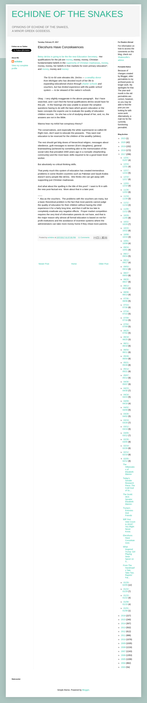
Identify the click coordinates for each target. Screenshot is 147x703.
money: (65, 69)
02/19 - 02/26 (126, 447)
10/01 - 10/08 (126, 242)
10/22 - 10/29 (126, 223)
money (69, 59)
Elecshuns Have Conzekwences (129, 539)
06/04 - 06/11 (126, 351)
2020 (123, 142)
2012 (123, 631)
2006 (123, 655)
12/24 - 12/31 (126, 165)
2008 (123, 647)
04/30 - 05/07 (126, 383)
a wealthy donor (93, 77)
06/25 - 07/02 (126, 331)
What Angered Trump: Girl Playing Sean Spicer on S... (129, 554)
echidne (51, 238)
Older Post (103, 264)
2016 (123, 615)
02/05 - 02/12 (126, 459)
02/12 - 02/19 (126, 453)
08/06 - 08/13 (126, 293)
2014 (123, 623)
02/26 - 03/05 (126, 440)
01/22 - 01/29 (126, 590)
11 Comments (83, 238)
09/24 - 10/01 (126, 248)
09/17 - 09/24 (126, 255)
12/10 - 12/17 (126, 178)
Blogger (85, 690)
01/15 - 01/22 (126, 596)
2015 (123, 619)
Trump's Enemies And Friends (128, 511)
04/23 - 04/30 (126, 389)
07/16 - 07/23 (126, 312)
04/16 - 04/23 (126, 395)
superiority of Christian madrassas (83, 63)
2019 (123, 146)
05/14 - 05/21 (126, 370)
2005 (123, 659)
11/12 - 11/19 (126, 203)
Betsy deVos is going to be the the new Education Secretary (67, 56)
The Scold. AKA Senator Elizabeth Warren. (128, 499)
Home (74, 264)
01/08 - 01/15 (126, 603)
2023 (123, 138)
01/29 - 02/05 (126, 583)
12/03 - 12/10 (126, 184)
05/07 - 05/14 (126, 376)
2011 (123, 635)
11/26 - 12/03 (126, 191)
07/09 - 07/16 (126, 319)
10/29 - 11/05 (126, 216)
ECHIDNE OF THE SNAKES (67, 14)
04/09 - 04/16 (126, 402)
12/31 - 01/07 (126, 159)
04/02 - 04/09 (126, 408)
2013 (123, 627)
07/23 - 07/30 (126, 306)
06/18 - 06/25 (126, 338)
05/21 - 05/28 (126, 363)
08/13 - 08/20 (126, 287)
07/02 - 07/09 (126, 325)
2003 (123, 667)
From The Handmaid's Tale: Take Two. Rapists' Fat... (129, 571)
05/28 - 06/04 (126, 357)
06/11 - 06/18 (126, 344)
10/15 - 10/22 (126, 229)
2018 (123, 150)
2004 (123, 663)
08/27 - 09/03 (126, 274)
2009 (123, 643)
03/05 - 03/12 (126, 434)
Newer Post (44, 264)
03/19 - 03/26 (126, 421)
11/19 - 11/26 (126, 197)
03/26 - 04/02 (126, 415)
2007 (123, 651)
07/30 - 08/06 (126, 299)
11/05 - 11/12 (126, 210)
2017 (123, 154)
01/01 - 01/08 (126, 609)
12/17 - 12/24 (126, 171)
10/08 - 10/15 (126, 235)
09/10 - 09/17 (126, 261)
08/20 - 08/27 (126, 280)
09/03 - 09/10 (126, 267)
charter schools (89, 83)
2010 (123, 639)
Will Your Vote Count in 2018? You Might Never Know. (129, 525)
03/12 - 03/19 (126, 427)
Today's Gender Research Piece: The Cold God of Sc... (129, 484)
